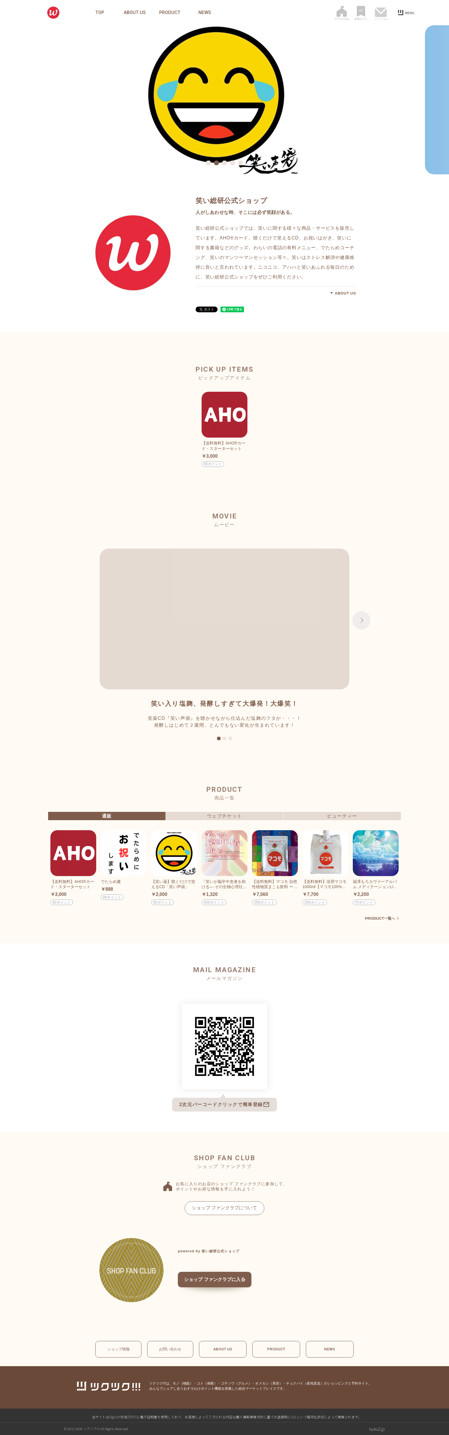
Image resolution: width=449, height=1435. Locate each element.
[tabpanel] (224, 99)
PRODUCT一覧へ (379, 918)
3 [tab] (230, 738)
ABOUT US (135, 12)
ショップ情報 (116, 1349)
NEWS (204, 12)
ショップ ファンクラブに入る (222, 1282)
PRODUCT (169, 12)
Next (361, 620)
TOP (99, 12)
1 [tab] (218, 738)
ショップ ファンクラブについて (224, 1207)
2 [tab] (224, 738)
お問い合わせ (170, 1349)
